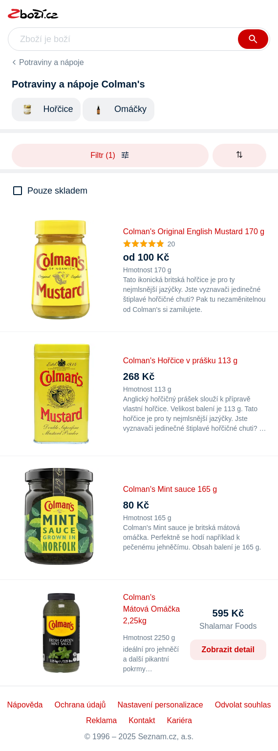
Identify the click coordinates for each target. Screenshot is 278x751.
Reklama (101, 720)
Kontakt (141, 720)
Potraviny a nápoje (51, 62)
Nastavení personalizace (160, 705)
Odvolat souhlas (243, 705)
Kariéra (179, 720)
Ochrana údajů (80, 705)
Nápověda (25, 705)
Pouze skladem (57, 191)
